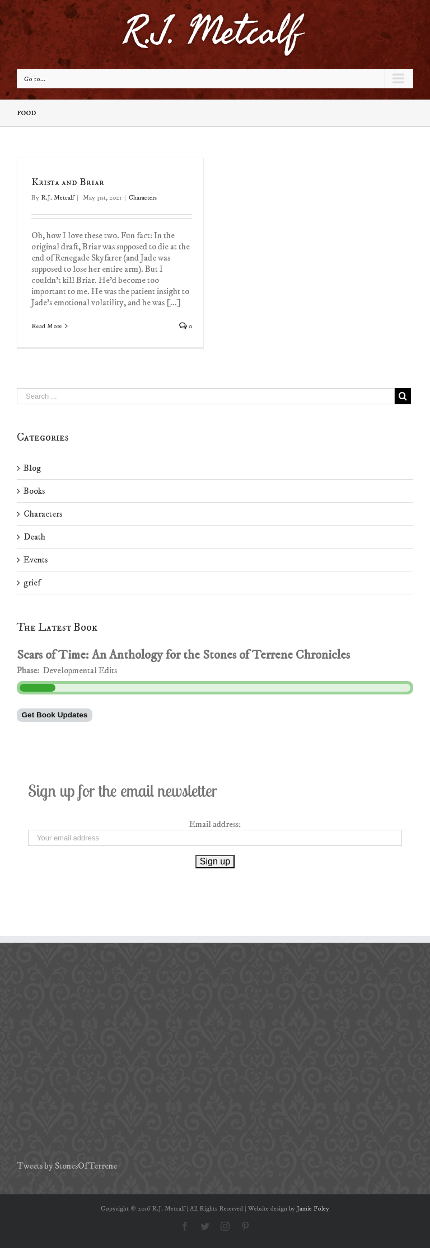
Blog (32, 468)
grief (32, 582)
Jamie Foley (313, 1208)
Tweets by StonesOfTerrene (67, 1165)
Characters (143, 197)
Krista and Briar (67, 182)
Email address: (215, 824)
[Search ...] (206, 396)
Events (36, 559)
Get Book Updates (55, 715)
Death (34, 536)
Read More (46, 326)
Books (34, 491)
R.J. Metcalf (57, 197)
